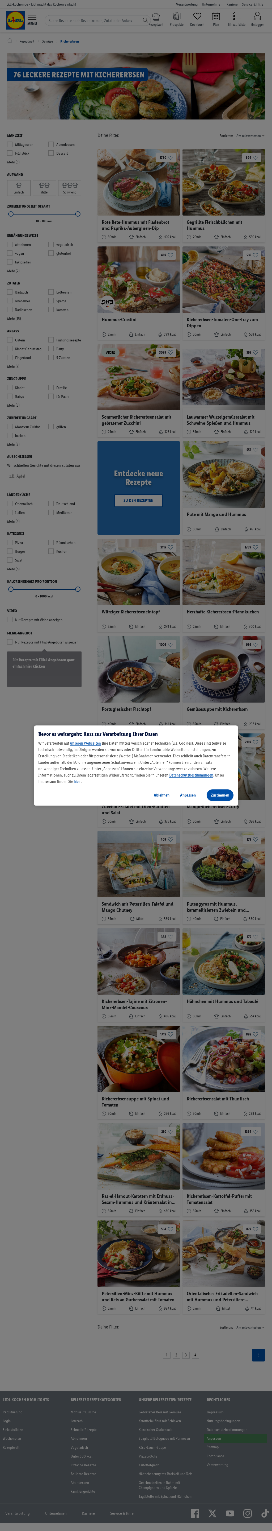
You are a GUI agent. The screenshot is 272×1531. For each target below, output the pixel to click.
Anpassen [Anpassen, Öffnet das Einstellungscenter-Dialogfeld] (188, 795)
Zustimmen (220, 795)
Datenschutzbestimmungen (191, 775)
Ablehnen (161, 795)
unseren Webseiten (85, 743)
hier (77, 781)
